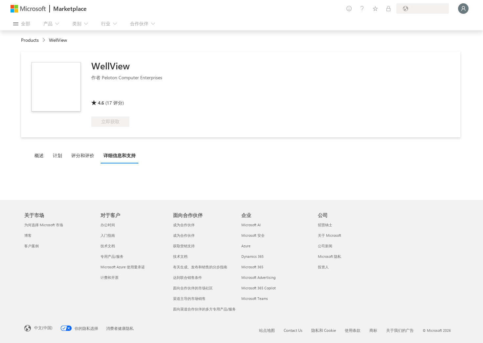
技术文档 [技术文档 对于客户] (107, 245)
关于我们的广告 (400, 330)
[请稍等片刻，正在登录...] (463, 8)
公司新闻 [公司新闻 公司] (325, 245)
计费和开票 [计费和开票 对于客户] (109, 277)
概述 (39, 155)
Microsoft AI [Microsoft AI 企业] (251, 224)
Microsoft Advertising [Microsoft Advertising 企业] (258, 277)
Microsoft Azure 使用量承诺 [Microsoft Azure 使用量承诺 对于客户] (122, 266)
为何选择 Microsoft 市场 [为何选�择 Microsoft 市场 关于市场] (43, 224)
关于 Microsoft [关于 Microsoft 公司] (329, 235)
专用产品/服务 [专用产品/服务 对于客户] (111, 256)
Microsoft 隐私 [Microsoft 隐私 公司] (329, 256)
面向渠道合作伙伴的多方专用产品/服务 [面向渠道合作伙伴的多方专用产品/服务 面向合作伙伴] (204, 308)
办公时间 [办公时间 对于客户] (107, 224)
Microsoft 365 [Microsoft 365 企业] (252, 266)
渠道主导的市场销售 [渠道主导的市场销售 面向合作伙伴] (189, 298)
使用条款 (353, 330)
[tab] (41, 155)
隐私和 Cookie (323, 330)
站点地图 (267, 330)
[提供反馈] (349, 8)
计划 (57, 155)
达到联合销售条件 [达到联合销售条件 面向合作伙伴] (187, 277)
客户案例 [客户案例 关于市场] (31, 245)
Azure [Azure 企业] (246, 245)
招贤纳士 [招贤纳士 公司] (325, 224)
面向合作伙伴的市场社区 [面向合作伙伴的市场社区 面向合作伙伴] (193, 287)
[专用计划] (388, 8)
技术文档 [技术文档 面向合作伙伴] (180, 256)
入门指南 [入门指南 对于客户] (107, 235)
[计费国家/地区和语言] (422, 8)
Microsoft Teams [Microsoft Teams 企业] (254, 298)
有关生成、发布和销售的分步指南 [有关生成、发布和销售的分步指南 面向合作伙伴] (200, 266)
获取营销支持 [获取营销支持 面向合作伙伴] (184, 245)
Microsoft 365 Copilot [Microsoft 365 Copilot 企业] (258, 287)
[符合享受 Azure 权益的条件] (117, 93)
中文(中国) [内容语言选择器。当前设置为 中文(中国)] (43, 327)
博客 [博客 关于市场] (28, 235)
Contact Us (293, 330)
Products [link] (30, 40)
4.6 (101, 103)
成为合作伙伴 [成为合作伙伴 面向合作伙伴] (184, 224)
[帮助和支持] (362, 8)
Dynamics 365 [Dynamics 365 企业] (252, 256)
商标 (373, 330)
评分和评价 (82, 155)
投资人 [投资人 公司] (323, 266)
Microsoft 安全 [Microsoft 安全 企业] (253, 235)
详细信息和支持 (119, 155)
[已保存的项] (375, 8)
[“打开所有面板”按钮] (22, 23)
